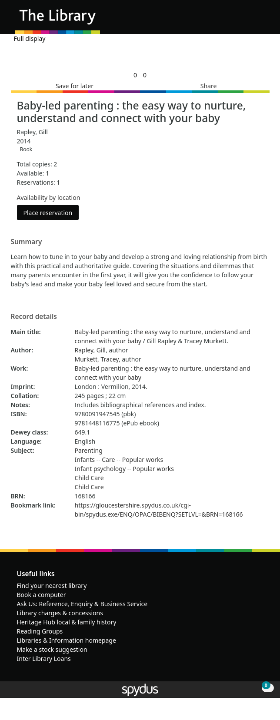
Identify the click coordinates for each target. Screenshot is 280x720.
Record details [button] (34, 317)
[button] (250, 20)
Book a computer (41, 595)
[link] (135, 75)
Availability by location (48, 197)
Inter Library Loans (44, 658)
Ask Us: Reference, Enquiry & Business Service (82, 604)
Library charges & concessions (60, 613)
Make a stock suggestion (52, 649)
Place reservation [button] (51, 212)
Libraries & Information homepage (66, 640)
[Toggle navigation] (260, 20)
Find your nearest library (52, 585)
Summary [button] (26, 242)
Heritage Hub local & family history (67, 622)
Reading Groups (40, 631)
